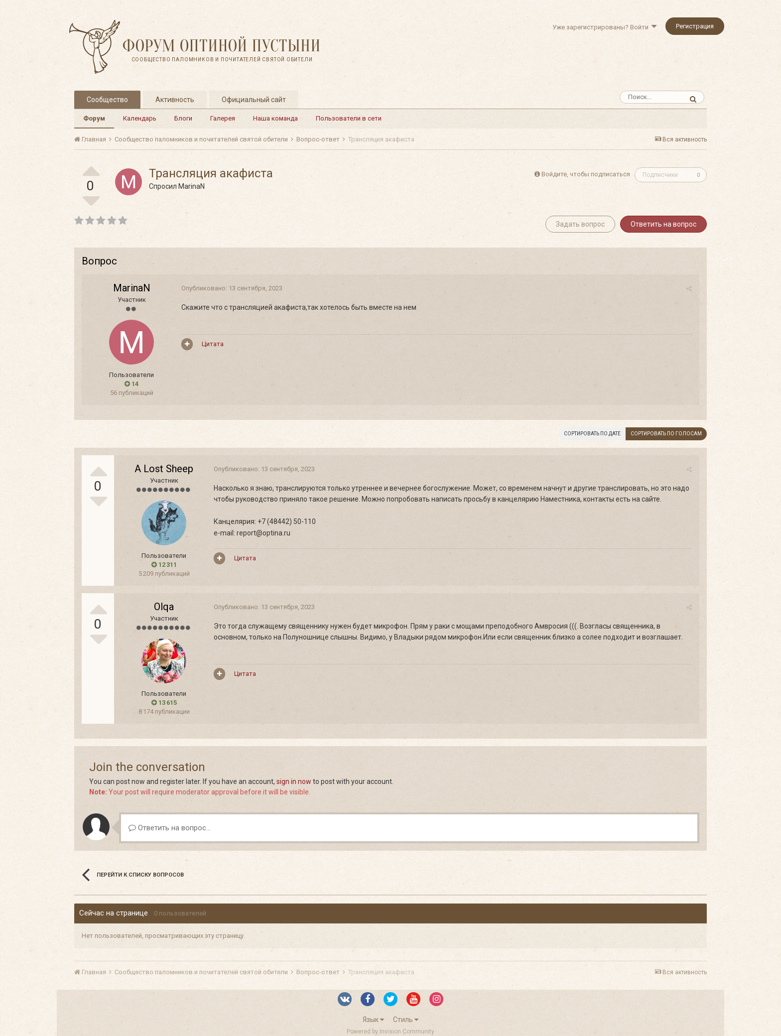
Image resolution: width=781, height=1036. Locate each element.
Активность (174, 100)
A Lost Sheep (163, 469)
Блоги (183, 118)
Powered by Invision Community (390, 1031)
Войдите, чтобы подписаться (585, 174)
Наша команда (275, 118)
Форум (94, 118)
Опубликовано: (231, 288)
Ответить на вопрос (663, 224)
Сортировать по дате (592, 433)
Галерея (222, 118)
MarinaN (191, 186)
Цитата (213, 344)
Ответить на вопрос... (170, 827)
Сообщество (107, 100)
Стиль (405, 1020)
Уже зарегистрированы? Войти (604, 27)
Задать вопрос (580, 224)
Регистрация (695, 26)
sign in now (293, 781)
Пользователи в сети (349, 118)
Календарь (139, 118)
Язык (373, 1020)
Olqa (164, 607)
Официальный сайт (254, 100)
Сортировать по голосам (666, 433)
